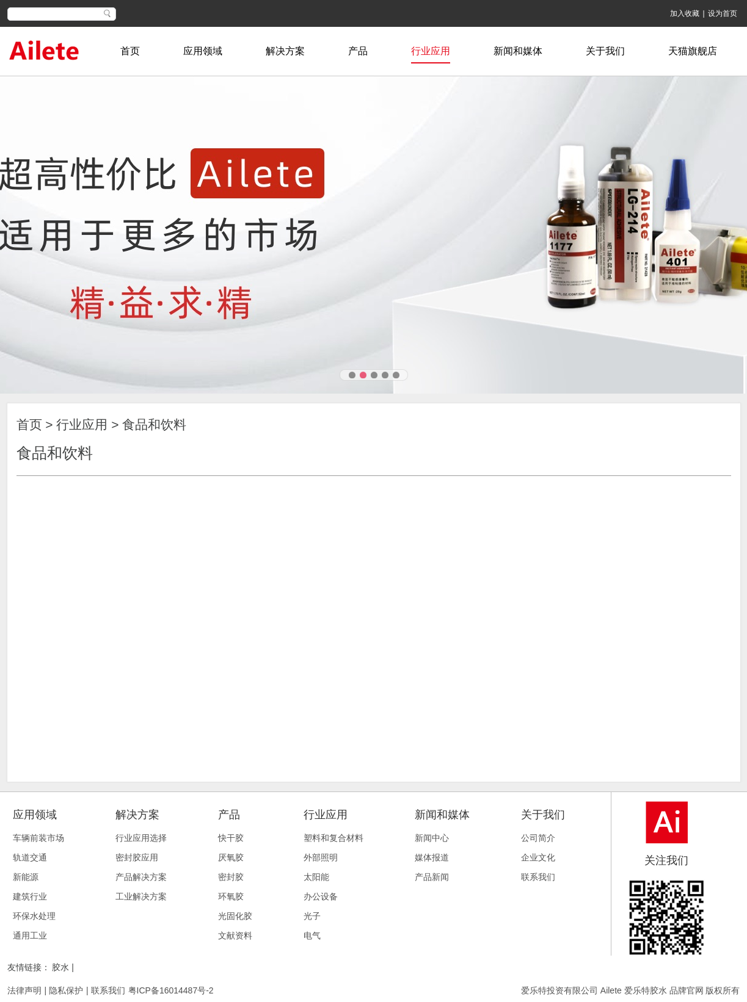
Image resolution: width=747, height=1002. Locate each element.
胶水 (61, 967)
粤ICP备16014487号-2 (171, 990)
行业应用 (430, 51)
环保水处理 (34, 916)
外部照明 (321, 857)
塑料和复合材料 (333, 838)
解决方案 (285, 51)
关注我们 (666, 860)
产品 (358, 51)
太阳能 (316, 877)
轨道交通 (30, 857)
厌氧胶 (231, 857)
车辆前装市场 (38, 838)
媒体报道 (432, 857)
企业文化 (538, 857)
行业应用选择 (141, 838)
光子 (312, 916)
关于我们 (605, 51)
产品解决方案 (141, 877)
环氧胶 (231, 896)
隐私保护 (66, 990)
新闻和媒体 (518, 51)
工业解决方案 (141, 896)
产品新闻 (432, 877)
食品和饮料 (154, 424)
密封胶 (231, 877)
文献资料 (235, 935)
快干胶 (231, 838)
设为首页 (722, 13)
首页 (130, 51)
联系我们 (538, 877)
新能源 (25, 877)
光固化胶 (235, 916)
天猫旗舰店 (692, 51)
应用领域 (202, 51)
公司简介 (538, 838)
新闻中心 (432, 838)
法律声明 (24, 990)
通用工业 (30, 935)
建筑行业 (30, 896)
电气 (312, 935)
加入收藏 (684, 13)
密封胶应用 (136, 857)
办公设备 (321, 896)
